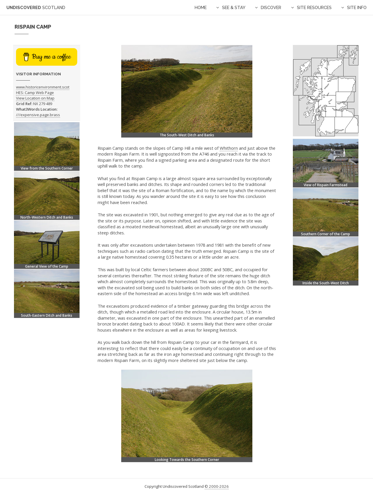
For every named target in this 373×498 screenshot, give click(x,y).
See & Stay (233, 7)
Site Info (357, 7)
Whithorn (229, 148)
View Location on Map (35, 98)
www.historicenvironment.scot (42, 87)
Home (201, 7)
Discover (271, 7)
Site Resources (314, 7)
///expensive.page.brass (38, 114)
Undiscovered (35, 7)
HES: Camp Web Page (35, 92)
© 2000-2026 (217, 486)
